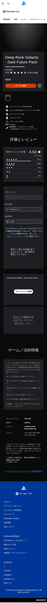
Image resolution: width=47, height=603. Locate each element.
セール (23, 19)
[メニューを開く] (3, 3)
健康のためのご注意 (13, 460)
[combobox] (23, 197)
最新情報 (6, 19)
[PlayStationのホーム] (23, 3)
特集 (15, 19)
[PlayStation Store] (11, 11)
